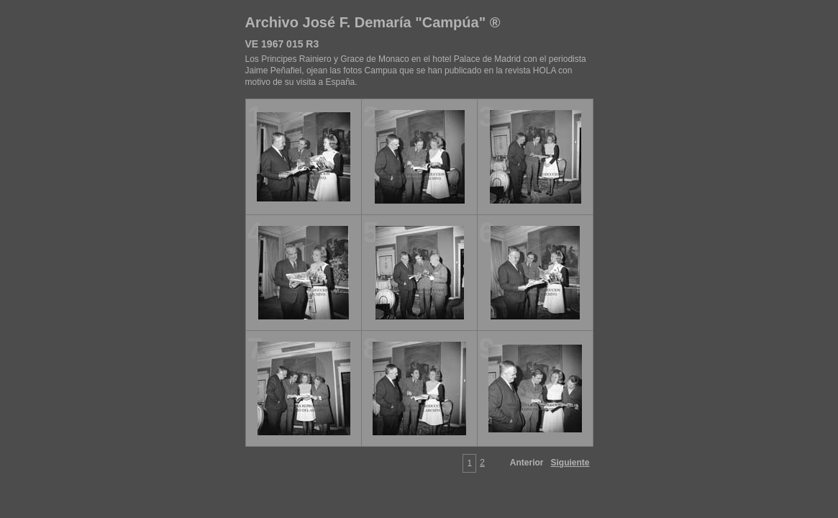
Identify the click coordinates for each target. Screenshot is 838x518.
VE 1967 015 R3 (282, 44)
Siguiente (569, 463)
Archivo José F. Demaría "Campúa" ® (373, 22)
